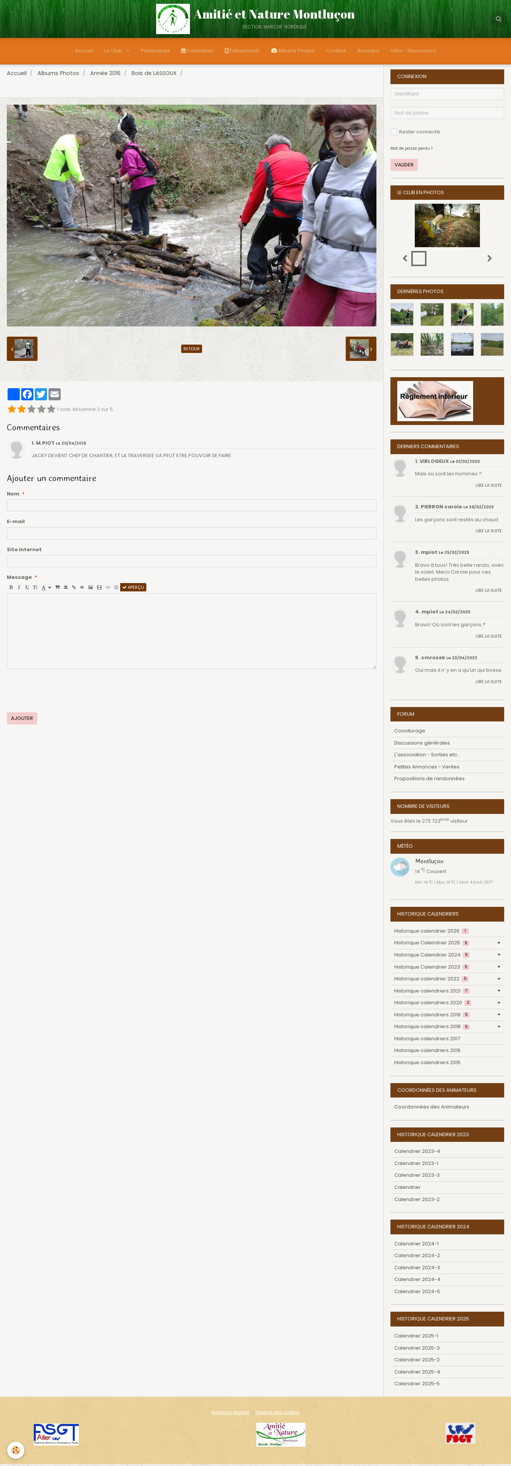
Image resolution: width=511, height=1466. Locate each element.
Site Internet (24, 551)
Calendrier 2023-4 (417, 1153)
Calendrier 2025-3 (417, 1349)
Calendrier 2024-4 (417, 1281)
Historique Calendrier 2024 (432, 956)
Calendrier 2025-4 (417, 1373)
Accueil (84, 50)
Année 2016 (105, 75)
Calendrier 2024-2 (417, 1257)
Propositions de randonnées (429, 780)
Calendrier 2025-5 (417, 1385)
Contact (336, 50)
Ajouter (22, 720)
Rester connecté (415, 133)
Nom (13, 495)
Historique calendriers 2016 (427, 1052)
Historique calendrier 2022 (431, 980)
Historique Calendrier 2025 (431, 944)
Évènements (242, 50)
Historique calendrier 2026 (431, 932)
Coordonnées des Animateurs (431, 1108)
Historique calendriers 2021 (432, 992)
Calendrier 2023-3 (417, 1177)
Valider (404, 166)
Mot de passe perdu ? (411, 150)
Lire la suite (489, 487)
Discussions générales (422, 744)
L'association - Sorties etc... (427, 756)
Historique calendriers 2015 (427, 1064)
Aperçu (133, 589)
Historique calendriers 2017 (427, 1040)
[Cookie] (16, 1450)
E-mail (16, 523)
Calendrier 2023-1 (416, 1165)
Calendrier (197, 50)
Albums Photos (293, 50)
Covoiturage (409, 732)
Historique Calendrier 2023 (431, 968)
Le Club (113, 50)
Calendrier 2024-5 (417, 1293)
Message (19, 579)
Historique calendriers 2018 (432, 1028)
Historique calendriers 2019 (432, 1016)
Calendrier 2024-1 (416, 1245)
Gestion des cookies (278, 1414)
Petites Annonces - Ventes (426, 768)
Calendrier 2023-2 (417, 1201)
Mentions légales (230, 1414)
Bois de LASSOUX (154, 75)
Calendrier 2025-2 (417, 1361)
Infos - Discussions (413, 50)
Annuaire (368, 50)
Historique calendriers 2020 (432, 1004)
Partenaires (155, 50)
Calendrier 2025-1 (416, 1337)
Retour (191, 351)
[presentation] (64, 692)
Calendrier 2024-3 (417, 1269)
